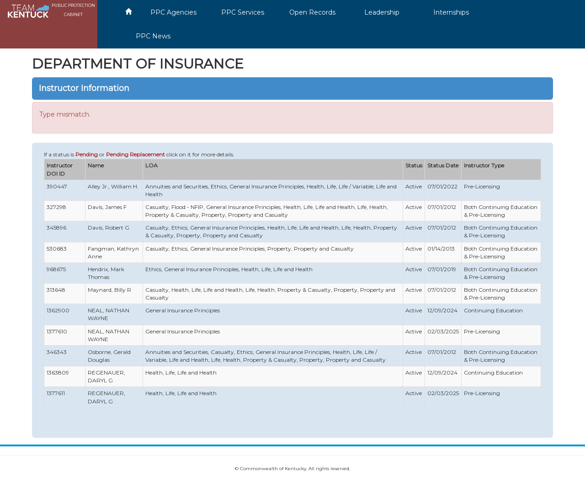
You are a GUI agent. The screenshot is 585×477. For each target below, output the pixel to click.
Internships (451, 12)
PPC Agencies (173, 12)
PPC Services (242, 12)
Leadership (381, 12)
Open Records (312, 12)
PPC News (153, 36)
